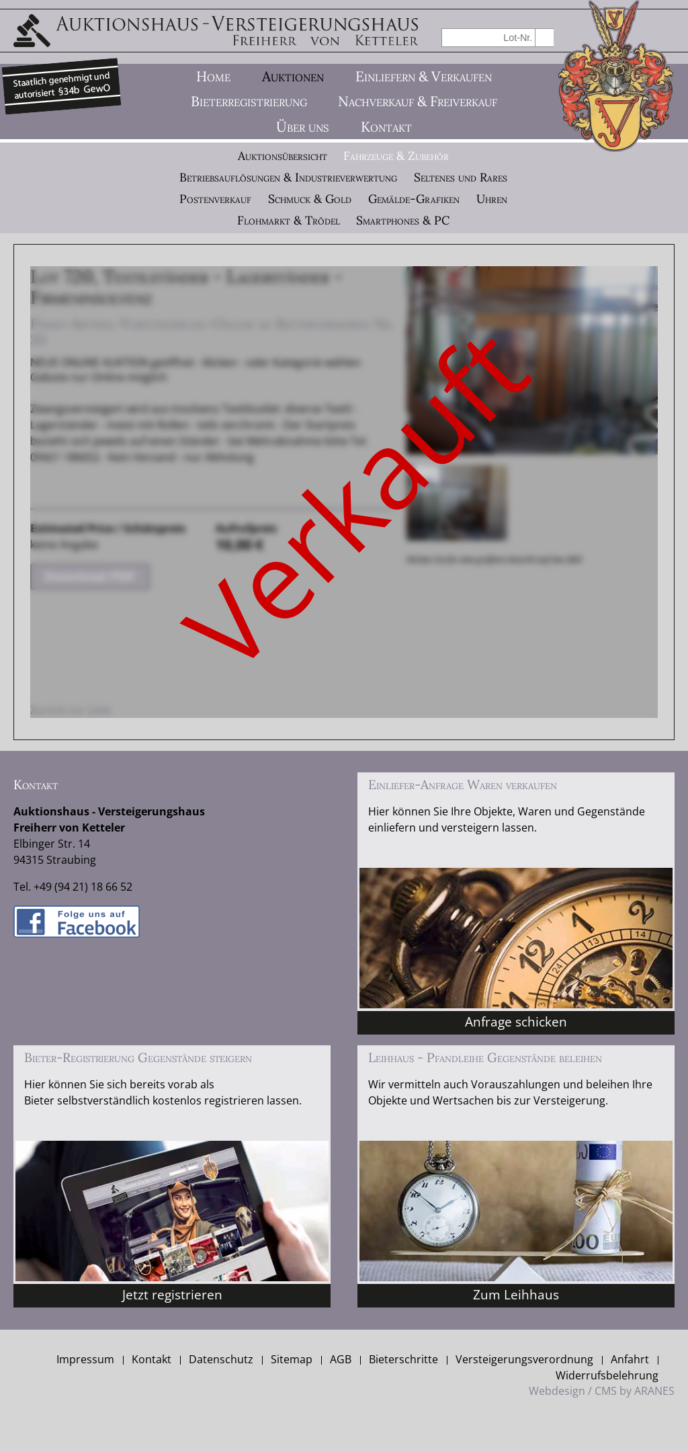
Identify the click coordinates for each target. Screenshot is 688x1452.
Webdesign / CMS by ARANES (602, 1390)
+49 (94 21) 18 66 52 (83, 886)
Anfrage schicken (516, 1021)
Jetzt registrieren (172, 1294)
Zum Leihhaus (516, 1294)
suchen (544, 37)
